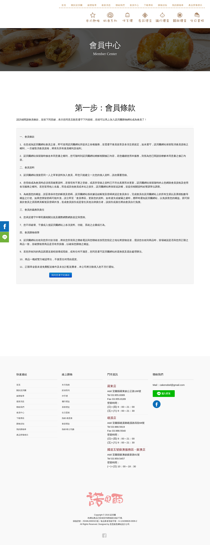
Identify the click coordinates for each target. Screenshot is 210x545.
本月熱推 (66, 385)
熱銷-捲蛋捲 (67, 418)
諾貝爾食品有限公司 (23, 18)
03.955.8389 (118, 395)
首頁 (64, 5)
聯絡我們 (120, 5)
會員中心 (134, 5)
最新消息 (106, 5)
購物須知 (162, 5)
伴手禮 (65, 396)
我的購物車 (178, 5)
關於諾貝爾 (77, 5)
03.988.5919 (118, 426)
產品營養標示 (195, 5)
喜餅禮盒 (66, 407)
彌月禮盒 (66, 401)
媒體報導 (92, 5)
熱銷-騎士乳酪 (68, 429)
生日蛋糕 (66, 412)
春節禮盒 (66, 424)
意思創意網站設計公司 (119, 524)
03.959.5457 (118, 458)
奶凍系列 (66, 390)
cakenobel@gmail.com (172, 385)
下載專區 (148, 5)
